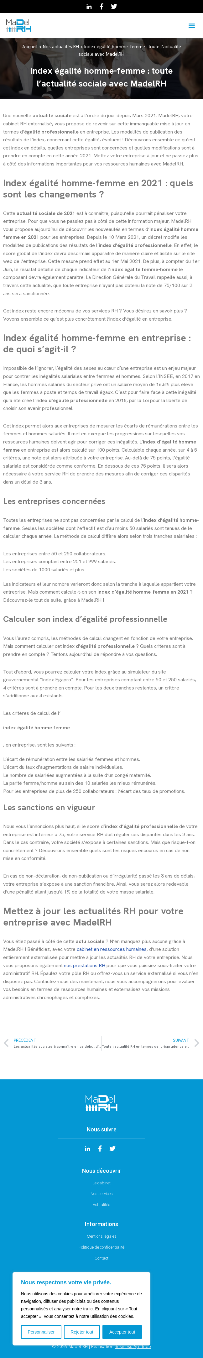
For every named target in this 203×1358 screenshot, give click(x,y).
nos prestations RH (84, 965)
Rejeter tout (81, 1331)
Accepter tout (122, 1331)
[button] (191, 25)
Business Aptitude (133, 1346)
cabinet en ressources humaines (112, 949)
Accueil (30, 47)
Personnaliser (41, 1331)
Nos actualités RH (61, 47)
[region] (81, 1308)
